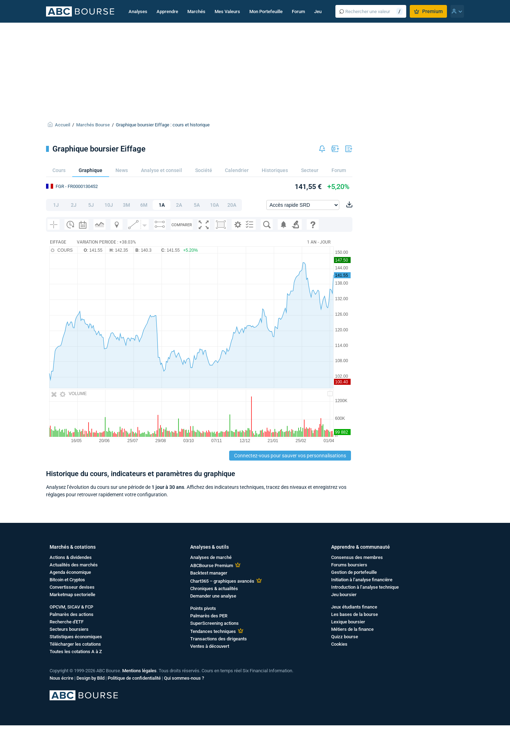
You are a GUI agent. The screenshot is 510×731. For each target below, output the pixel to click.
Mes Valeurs (227, 11)
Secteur (309, 170)
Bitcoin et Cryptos (67, 579)
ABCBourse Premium (211, 565)
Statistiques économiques (76, 636)
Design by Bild (90, 678)
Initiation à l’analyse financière (361, 579)
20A (231, 205)
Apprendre (167, 11)
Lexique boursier (348, 621)
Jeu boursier (344, 594)
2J (73, 205)
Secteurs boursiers (69, 629)
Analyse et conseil (161, 170)
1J (56, 205)
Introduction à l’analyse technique (365, 587)
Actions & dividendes (71, 557)
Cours (59, 170)
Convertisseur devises (72, 587)
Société (203, 170)
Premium (428, 11)
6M (143, 205)
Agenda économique (70, 572)
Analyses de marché (211, 557)
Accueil (62, 124)
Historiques (275, 170)
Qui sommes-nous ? (184, 678)
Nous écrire (61, 678)
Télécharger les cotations (75, 644)
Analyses (138, 11)
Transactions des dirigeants (218, 638)
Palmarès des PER (208, 615)
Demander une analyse (213, 596)
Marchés (196, 11)
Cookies (339, 644)
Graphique (90, 170)
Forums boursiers (349, 564)
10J (108, 205)
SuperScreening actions (214, 623)
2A (179, 205)
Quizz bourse (344, 636)
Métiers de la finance (352, 629)
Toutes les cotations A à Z (76, 651)
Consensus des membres (357, 557)
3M (126, 205)
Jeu (318, 11)
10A (214, 205)
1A (162, 205)
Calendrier (237, 170)
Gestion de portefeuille (354, 572)
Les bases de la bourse (354, 614)
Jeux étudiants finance (354, 607)
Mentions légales (139, 670)
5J (91, 205)
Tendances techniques (213, 631)
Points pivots (203, 608)
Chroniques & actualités (214, 588)
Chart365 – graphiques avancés (222, 581)
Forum (298, 11)
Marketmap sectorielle (72, 594)
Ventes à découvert (209, 646)
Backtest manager (208, 573)
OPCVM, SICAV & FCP (71, 607)
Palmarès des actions (72, 614)
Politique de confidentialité (134, 678)
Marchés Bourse (93, 124)
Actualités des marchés (74, 564)
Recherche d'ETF (67, 621)
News (121, 170)
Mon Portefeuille (266, 11)
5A (197, 205)
